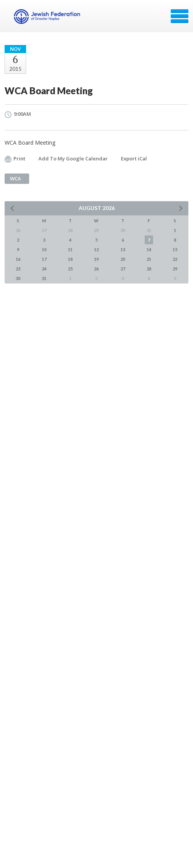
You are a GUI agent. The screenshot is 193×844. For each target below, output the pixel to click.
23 (18, 268)
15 (175, 249)
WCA (15, 178)
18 (70, 259)
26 (96, 268)
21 (149, 259)
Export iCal (134, 158)
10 (44, 249)
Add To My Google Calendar (73, 158)
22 (175, 259)
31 (44, 278)
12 (96, 249)
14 (149, 249)
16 (18, 259)
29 (175, 268)
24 (44, 268)
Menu (179, 16)
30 (18, 278)
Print (15, 159)
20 (122, 259)
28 (149, 268)
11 (70, 249)
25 (70, 268)
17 (44, 259)
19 (96, 259)
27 (122, 268)
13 (122, 249)
